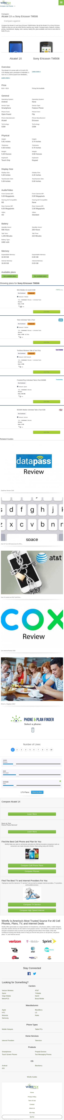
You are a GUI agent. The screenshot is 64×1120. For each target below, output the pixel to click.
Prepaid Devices (40, 1052)
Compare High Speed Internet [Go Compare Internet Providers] (32, 910)
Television (38, 1040)
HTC (3, 1012)
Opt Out (32, 1117)
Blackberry (38, 1065)
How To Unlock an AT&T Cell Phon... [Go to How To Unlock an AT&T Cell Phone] (11, 597)
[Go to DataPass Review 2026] (32, 466)
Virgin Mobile (6, 996)
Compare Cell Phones (6, 6)
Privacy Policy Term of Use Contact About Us (32, 1102)
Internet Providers (8, 1040)
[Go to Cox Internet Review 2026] (32, 626)
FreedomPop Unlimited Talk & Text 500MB (31, 380)
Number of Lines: (32, 744)
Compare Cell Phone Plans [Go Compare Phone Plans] (32, 865)
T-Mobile (38, 993)
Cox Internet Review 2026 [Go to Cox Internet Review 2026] (8, 650)
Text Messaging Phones (43, 1054)
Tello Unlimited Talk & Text (26, 320)
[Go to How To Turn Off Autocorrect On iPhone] (32, 519)
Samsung (5, 1018)
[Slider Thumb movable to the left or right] (14, 764)
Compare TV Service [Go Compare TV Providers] (32, 904)
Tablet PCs (38, 1029)
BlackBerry (38, 1010)
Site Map (32, 1112)
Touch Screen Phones (9, 1054)
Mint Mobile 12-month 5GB (26, 290)
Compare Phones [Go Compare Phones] (32, 871)
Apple (4, 1010)
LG (36, 1012)
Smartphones (6, 1052)
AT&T (37, 990)
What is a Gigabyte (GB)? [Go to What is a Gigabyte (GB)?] (8, 704)
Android (4, 1065)
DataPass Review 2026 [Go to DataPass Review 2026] (7, 490)
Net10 (37, 996)
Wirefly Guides (32, 1077)
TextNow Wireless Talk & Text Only (29, 350)
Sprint (4, 993)
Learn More (32, 814)
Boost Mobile (39, 998)
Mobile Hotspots (7, 1029)
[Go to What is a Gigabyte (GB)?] (32, 679)
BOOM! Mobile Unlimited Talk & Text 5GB (31, 410)
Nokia (37, 1015)
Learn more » (5, 78)
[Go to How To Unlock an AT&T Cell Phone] (32, 572)
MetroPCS (5, 998)
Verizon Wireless (7, 990)
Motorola (5, 1015)
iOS (3, 1068)
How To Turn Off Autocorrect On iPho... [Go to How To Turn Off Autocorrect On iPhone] (12, 544)
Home (32, 1092)
